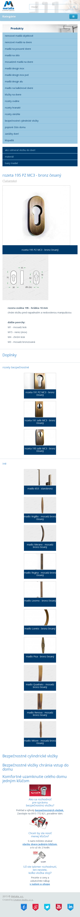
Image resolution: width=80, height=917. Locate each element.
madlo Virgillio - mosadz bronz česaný (40, 517)
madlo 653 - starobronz (40, 488)
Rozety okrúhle (12, 114)
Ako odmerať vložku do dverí (20, 150)
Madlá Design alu (14, 81)
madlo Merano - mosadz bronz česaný (40, 545)
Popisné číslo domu (15, 127)
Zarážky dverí (12, 133)
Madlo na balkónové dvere (19, 88)
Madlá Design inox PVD (17, 74)
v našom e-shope (40, 884)
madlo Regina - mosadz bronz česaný (40, 573)
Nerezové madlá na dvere (18, 42)
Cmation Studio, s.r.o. (23, 899)
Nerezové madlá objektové (19, 35)
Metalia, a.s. (17, 896)
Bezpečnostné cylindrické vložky (22, 120)
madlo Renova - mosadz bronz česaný (40, 713)
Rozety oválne (12, 101)
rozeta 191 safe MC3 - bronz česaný (40, 421)
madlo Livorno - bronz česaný (40, 600)
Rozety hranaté (12, 107)
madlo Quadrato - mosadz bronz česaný (40, 685)
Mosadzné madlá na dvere (19, 61)
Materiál (9, 156)
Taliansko (9, 181)
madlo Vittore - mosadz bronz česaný (40, 741)
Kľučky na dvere (13, 94)
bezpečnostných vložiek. (49, 810)
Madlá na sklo (12, 55)
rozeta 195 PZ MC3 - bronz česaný (40, 250)
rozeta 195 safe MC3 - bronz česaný (40, 449)
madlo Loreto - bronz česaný (40, 628)
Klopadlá (9, 140)
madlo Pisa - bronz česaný (40, 656)
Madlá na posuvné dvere (18, 48)
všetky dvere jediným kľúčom (39, 844)
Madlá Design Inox (14, 68)
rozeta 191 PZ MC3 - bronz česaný (40, 393)
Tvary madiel (11, 163)
